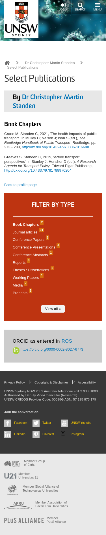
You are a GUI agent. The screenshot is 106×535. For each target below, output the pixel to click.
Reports (21, 262)
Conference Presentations (36, 247)
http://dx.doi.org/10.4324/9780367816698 (55, 147)
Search (80, 6)
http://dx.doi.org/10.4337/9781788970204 (38, 170)
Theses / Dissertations (32, 270)
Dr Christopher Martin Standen (50, 63)
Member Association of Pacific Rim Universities (51, 504)
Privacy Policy (14, 382)
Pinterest (48, 434)
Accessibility (87, 382)
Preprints (22, 293)
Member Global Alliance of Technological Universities (41, 488)
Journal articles (27, 232)
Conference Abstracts (32, 255)
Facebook (20, 422)
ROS (67, 341)
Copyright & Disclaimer (51, 382)
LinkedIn (19, 434)
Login (63, 6)
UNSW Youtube (81, 422)
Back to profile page (20, 185)
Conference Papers (30, 239)
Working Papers (27, 277)
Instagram (77, 434)
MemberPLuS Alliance (56, 519)
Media (19, 285)
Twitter (46, 422)
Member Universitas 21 (28, 475)
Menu (97, 6)
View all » (53, 309)
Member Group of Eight (34, 462)
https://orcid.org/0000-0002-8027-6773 (48, 349)
